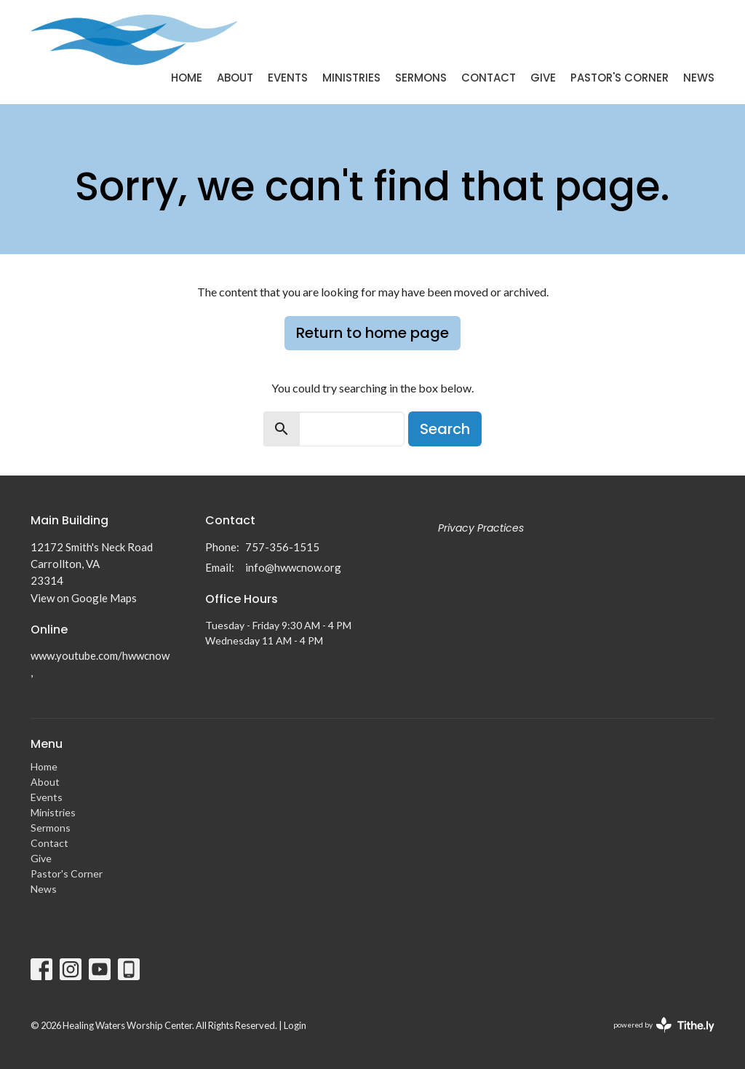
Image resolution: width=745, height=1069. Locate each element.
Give (543, 77)
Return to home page (372, 333)
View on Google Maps (84, 597)
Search (445, 429)
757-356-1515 (282, 546)
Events (288, 77)
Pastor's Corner (619, 77)
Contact (488, 77)
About (235, 77)
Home (186, 77)
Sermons (421, 77)
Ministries (351, 77)
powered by (663, 1024)
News (698, 77)
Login (295, 1025)
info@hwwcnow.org (293, 567)
